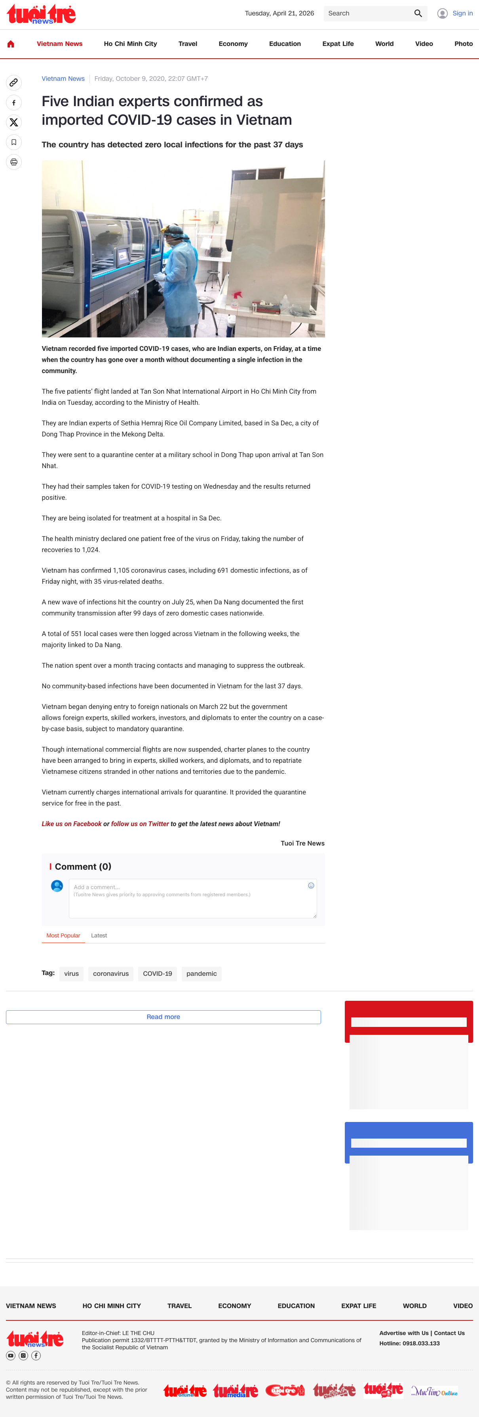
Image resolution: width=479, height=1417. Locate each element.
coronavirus (111, 973)
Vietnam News (59, 44)
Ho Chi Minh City (130, 44)
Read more (164, 1016)
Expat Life (338, 44)
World (384, 44)
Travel (188, 44)
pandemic (201, 973)
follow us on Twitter (140, 824)
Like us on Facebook (72, 824)
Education (285, 44)
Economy (233, 44)
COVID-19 (157, 973)
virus (71, 973)
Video (424, 44)
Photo (464, 44)
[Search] (376, 13)
